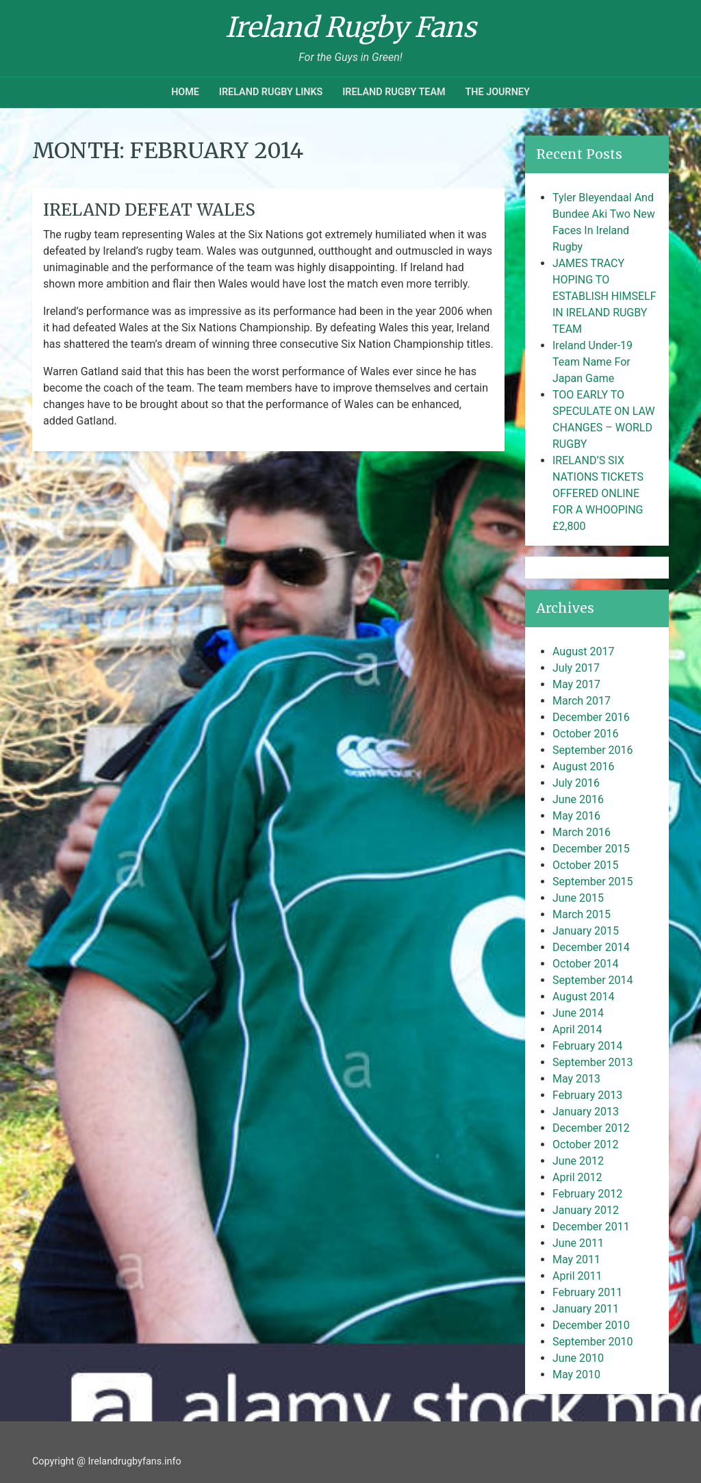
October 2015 (585, 865)
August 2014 (583, 996)
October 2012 (585, 1144)
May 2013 (576, 1078)
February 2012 (587, 1193)
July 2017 (576, 667)
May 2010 (576, 1374)
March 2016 (581, 832)
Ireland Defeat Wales (149, 209)
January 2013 (585, 1111)
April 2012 (577, 1177)
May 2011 (576, 1259)
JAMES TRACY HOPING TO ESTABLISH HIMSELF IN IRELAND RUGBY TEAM (604, 296)
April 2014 (577, 1029)
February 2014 (587, 1045)
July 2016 (576, 782)
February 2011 (587, 1292)
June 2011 (578, 1243)
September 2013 (592, 1062)
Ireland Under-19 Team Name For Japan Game (592, 362)
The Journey (497, 92)
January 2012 (585, 1210)
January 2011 (585, 1308)
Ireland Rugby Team (393, 92)
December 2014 (591, 947)
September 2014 (592, 980)
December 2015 (591, 848)
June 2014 (578, 1012)
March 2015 (581, 914)
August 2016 (583, 766)
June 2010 (578, 1358)
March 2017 (581, 700)
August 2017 (583, 651)
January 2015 (585, 930)
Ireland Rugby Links (271, 92)
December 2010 (591, 1325)
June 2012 (578, 1160)
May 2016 (576, 815)
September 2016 (592, 750)
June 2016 (578, 799)
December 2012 (591, 1128)
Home (185, 92)
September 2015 (592, 881)
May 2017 (576, 684)
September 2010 (592, 1341)
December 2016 (591, 717)
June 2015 (578, 897)
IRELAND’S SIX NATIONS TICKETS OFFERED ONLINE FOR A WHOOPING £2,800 (597, 493)
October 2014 (585, 963)
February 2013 (587, 1095)
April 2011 (577, 1275)
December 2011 (591, 1226)
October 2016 (585, 733)
